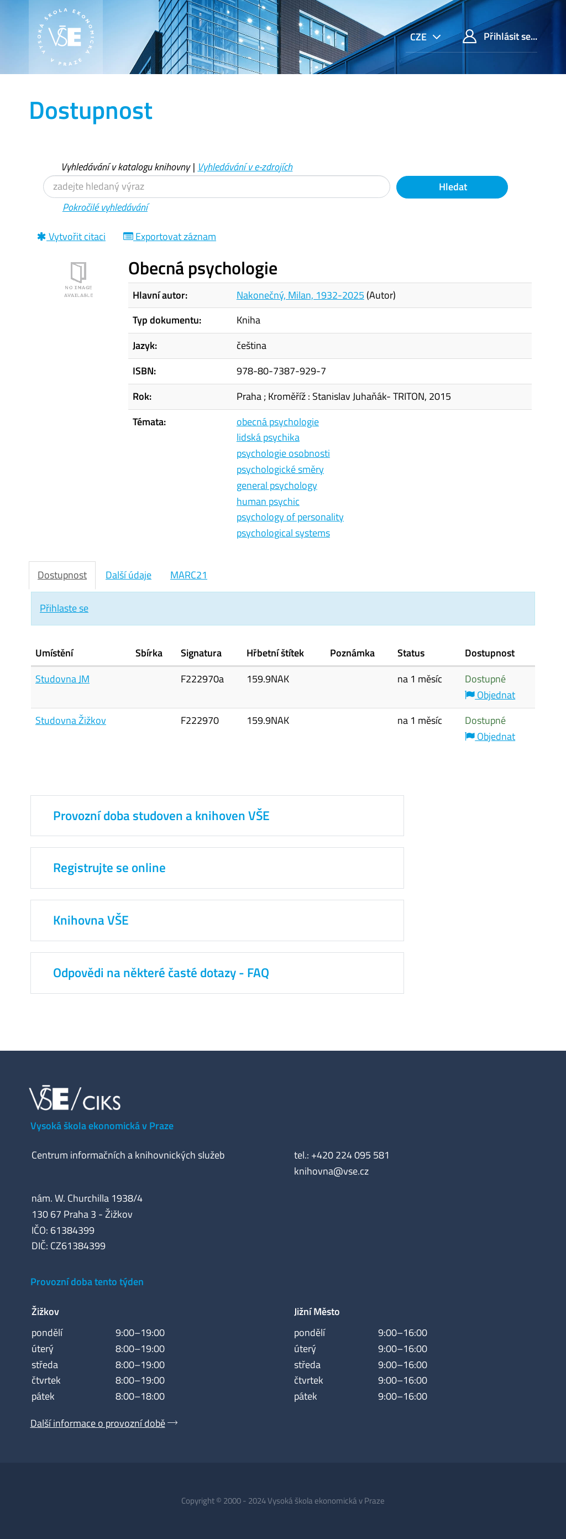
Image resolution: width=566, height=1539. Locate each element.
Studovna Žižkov (70, 720)
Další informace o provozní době (97, 1423)
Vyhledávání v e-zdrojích (244, 166)
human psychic (268, 501)
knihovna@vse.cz (331, 1171)
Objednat (490, 694)
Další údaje (128, 574)
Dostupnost (62, 574)
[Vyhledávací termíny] (216, 186)
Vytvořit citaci (71, 236)
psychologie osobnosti (283, 453)
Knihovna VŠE (91, 920)
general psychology (277, 485)
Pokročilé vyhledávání (105, 207)
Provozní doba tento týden (87, 1281)
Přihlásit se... (500, 36)
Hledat (452, 186)
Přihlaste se (64, 608)
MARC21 (188, 574)
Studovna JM (62, 678)
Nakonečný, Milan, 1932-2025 (300, 295)
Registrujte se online (109, 867)
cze (419, 36)
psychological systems (283, 532)
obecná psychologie (278, 421)
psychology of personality (290, 516)
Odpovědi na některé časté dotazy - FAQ (161, 972)
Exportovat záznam (169, 236)
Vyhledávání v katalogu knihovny (125, 166)
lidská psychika (268, 437)
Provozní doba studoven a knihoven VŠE (161, 815)
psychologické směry (280, 469)
